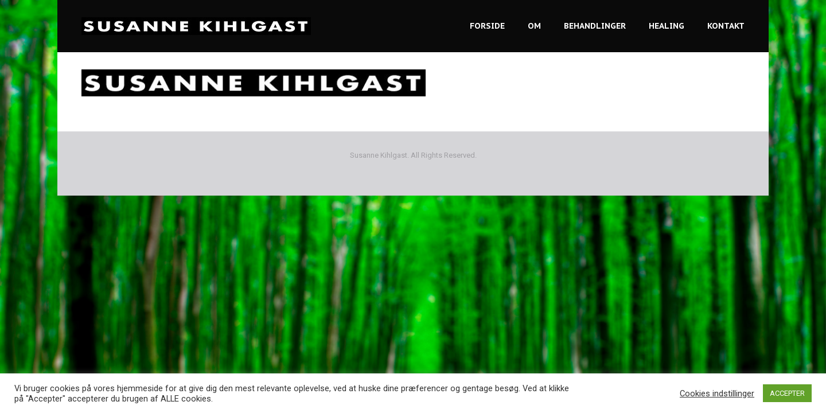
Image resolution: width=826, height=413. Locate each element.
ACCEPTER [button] (787, 393)
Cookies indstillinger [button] (717, 393)
